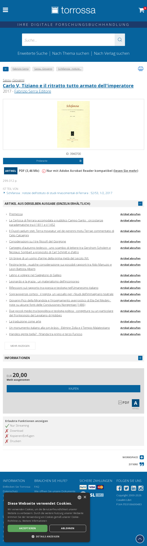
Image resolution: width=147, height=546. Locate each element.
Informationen (17, 358)
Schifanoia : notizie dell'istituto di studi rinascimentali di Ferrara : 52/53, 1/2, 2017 (57, 193)
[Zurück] (6, 69)
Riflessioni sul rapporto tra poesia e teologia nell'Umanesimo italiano (53, 288)
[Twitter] (126, 489)
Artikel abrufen (130, 214)
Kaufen (73, 388)
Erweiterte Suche (32, 53)
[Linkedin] (133, 489)
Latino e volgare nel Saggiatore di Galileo (35, 275)
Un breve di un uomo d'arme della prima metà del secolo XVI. (49, 258)
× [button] (84, 497)
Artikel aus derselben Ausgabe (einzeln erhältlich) (47, 204)
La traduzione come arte (25, 321)
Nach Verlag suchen (112, 53)
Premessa (16, 214)
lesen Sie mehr (125, 171)
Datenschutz (10, 491)
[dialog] (47, 517)
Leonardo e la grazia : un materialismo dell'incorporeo (44, 281)
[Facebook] (119, 489)
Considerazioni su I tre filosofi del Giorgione (37, 241)
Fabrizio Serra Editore (32, 91)
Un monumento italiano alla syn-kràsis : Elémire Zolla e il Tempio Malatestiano (59, 328)
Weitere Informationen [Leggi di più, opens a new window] (34, 520)
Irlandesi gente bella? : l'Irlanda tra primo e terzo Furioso (45, 334)
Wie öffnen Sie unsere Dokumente (54, 491)
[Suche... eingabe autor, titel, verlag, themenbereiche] (73, 39)
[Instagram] (141, 489)
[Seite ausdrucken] (140, 69)
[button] (120, 39)
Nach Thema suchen (70, 53)
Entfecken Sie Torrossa (16, 486)
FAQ (36, 486)
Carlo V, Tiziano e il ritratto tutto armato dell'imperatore (68, 85)
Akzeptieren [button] (27, 528)
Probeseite (58, 161)
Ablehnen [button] (67, 528)
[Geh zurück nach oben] (140, 539)
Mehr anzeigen (20, 346)
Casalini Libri (123, 500)
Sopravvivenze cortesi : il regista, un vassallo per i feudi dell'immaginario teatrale (61, 294)
